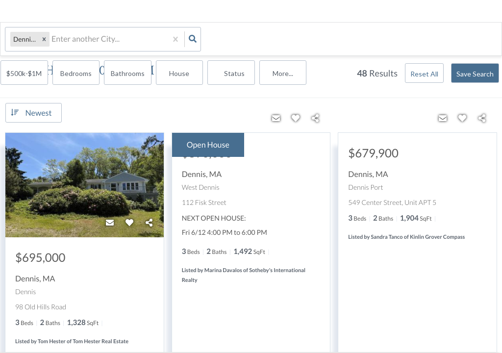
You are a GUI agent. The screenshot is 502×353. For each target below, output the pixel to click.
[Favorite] (129, 222)
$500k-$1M (220, 40)
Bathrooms (321, 40)
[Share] (149, 222)
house (372, 40)
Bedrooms (270, 40)
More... (474, 40)
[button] (44, 39)
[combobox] (52, 39)
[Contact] (110, 222)
